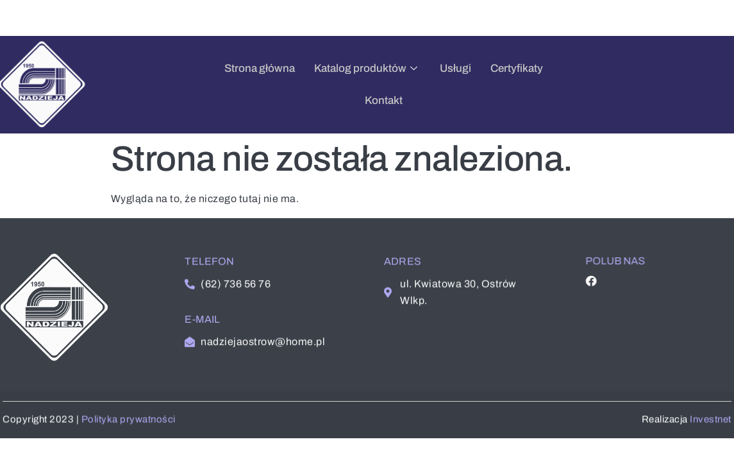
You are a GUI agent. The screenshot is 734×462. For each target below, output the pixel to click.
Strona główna (187, 84)
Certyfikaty (444, 84)
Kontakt (509, 84)
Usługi (383, 84)
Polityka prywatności (127, 426)
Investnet (712, 426)
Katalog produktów (295, 84)
